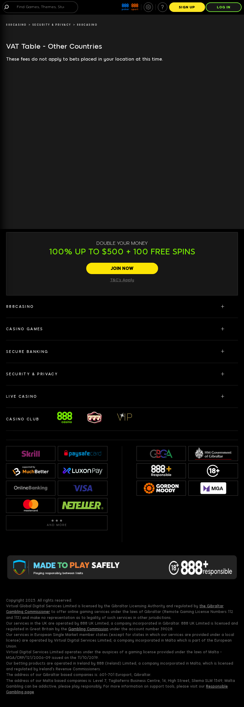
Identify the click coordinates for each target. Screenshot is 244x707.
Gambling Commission (88, 629)
